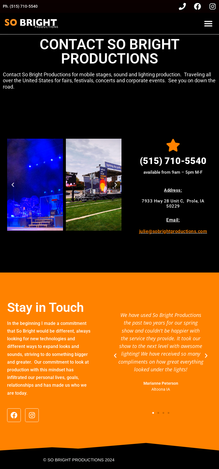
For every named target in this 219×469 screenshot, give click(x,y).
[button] (208, 23)
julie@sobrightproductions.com (173, 231)
